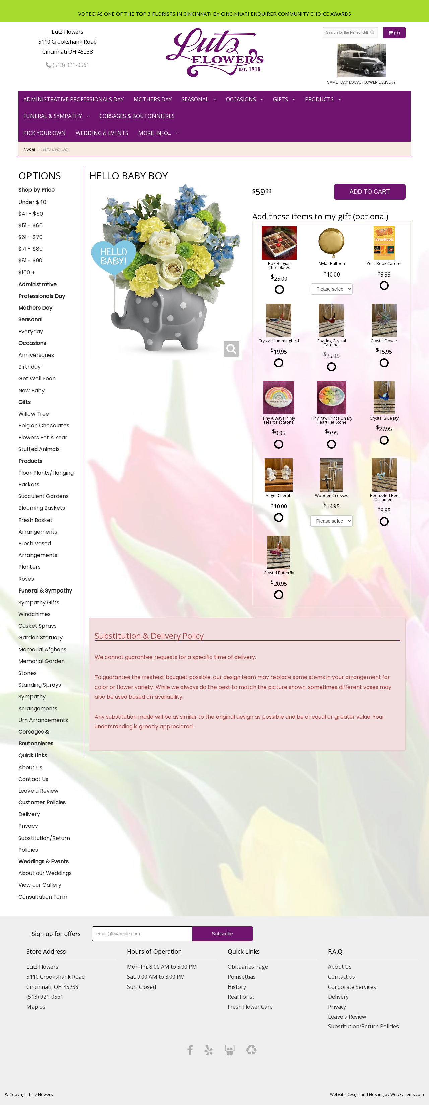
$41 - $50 (30, 214)
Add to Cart (370, 191)
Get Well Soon (37, 378)
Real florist (241, 996)
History (237, 987)
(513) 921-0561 (67, 65)
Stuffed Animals (39, 449)
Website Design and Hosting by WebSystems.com (377, 1094)
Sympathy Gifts (38, 602)
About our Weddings (45, 873)
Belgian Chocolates (43, 425)
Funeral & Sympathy (52, 116)
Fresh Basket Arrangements (37, 526)
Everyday (30, 331)
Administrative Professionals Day (73, 99)
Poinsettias (242, 976)
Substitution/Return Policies (44, 844)
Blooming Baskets (41, 508)
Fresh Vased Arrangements (37, 549)
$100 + (26, 273)
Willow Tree (33, 414)
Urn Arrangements (43, 720)
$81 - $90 (30, 260)
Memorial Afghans (42, 649)
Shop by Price (36, 190)
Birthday (29, 367)
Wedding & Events (102, 133)
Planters (29, 567)
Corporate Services (352, 987)
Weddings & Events (43, 861)
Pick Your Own (44, 133)
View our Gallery (39, 885)
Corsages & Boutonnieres (137, 116)
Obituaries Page (248, 966)
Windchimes (34, 614)
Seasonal (195, 99)
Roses (26, 579)
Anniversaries (36, 355)
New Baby (31, 390)
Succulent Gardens (43, 496)
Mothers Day (153, 99)
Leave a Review (38, 791)
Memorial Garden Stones (41, 667)
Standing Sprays (39, 685)
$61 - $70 (30, 237)
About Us (30, 767)
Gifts (280, 99)
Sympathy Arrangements (37, 702)
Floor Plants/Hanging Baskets (46, 478)
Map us (35, 1006)
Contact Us (33, 779)
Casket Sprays (37, 626)
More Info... (154, 133)
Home (29, 149)
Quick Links (32, 755)
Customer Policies (42, 802)
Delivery (29, 814)
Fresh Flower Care (250, 1006)
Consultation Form (42, 897)
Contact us (341, 976)
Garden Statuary (40, 637)
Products (319, 99)
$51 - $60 (30, 225)
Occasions (241, 99)
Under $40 (32, 202)
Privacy (28, 826)
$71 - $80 (30, 249)
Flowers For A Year (42, 437)
